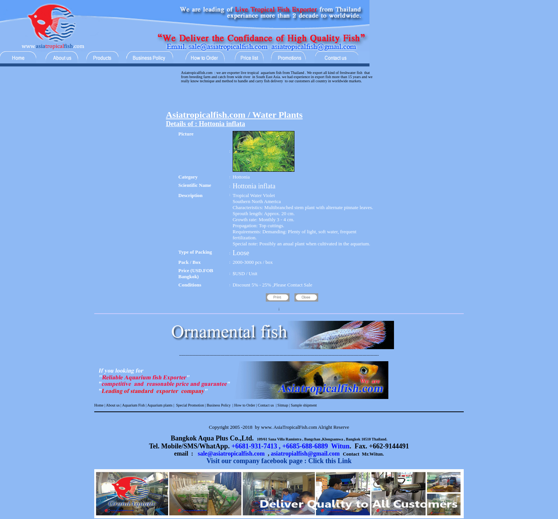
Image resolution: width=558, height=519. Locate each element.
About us (113, 405)
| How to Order (243, 405)
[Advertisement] (279, 98)
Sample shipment (304, 405)
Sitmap (282, 405)
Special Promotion (190, 405)
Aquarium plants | (161, 405)
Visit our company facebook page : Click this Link (278, 461)
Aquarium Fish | (134, 405)
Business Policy (218, 405)
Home (98, 405)
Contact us (266, 405)
